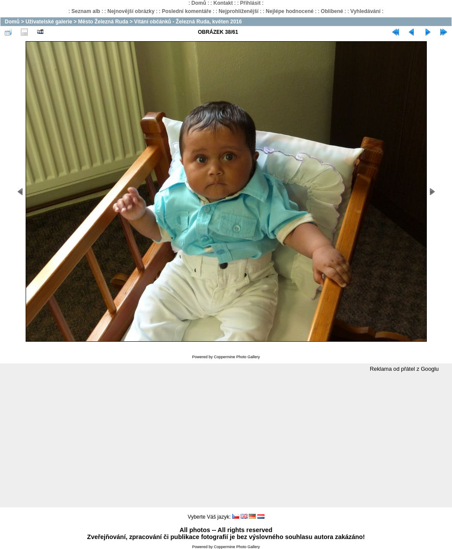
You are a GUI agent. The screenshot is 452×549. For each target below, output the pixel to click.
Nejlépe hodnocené (289, 11)
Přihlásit (250, 3)
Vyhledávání (365, 11)
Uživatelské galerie (49, 22)
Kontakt (223, 3)
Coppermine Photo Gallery (237, 357)
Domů (198, 3)
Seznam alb (86, 11)
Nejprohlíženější (238, 11)
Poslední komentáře (186, 11)
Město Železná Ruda (103, 22)
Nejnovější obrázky (131, 11)
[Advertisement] (226, 440)
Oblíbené (332, 11)
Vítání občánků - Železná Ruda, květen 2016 (188, 22)
